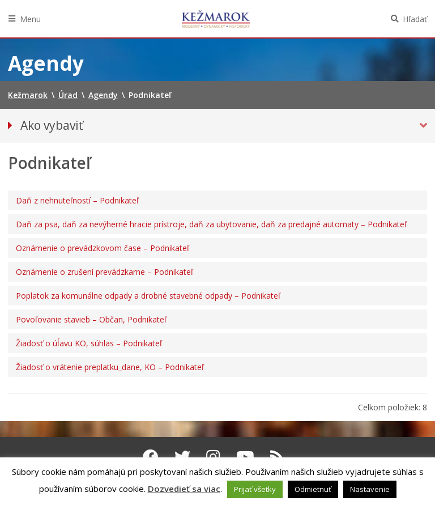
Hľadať (415, 19)
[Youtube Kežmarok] (245, 457)
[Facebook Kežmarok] (151, 457)
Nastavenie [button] (370, 489)
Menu (30, 19)
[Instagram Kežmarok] (213, 457)
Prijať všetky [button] (255, 489)
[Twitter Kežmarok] (182, 457)
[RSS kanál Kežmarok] (277, 457)
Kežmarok (216, 18)
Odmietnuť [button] (313, 489)
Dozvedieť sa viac (184, 488)
